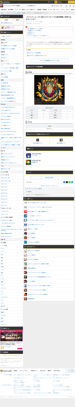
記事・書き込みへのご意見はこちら (49, 185)
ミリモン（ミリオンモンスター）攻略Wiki (22, 392)
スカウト (68, 9)
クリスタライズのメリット (7, 236)
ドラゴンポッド (4, 297)
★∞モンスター (4, 183)
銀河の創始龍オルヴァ (37, 141)
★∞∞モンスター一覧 (5, 180)
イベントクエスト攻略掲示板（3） (8, 101)
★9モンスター (4, 205)
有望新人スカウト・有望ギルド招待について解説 (11, 138)
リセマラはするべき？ (6, 122)
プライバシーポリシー (23, 370)
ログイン (71, 2)
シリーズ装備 (4, 245)
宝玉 (2, 254)
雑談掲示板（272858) (5, 86)
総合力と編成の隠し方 (6, 128)
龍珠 (2, 318)
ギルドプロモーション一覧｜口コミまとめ (10, 113)
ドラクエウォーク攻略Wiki (19, 382)
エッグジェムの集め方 (6, 116)
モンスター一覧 (51, 9)
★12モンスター (4, 196)
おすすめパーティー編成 (6, 220)
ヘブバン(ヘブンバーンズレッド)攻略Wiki (61, 386)
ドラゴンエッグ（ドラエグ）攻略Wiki (34, 188)
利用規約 (15, 370)
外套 (2, 260)
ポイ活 (50, 2)
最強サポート (33, 9)
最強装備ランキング (5, 159)
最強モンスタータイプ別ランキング (8, 162)
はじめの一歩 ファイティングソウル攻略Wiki (42, 392)
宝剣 (2, 263)
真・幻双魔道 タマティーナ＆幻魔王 (35, 28)
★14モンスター (4, 190)
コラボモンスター (5, 211)
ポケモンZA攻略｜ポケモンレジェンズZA (22, 374)
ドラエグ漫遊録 (4, 77)
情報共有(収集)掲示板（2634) (7, 95)
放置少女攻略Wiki (36, 386)
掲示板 (72, 9)
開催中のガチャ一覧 (5, 168)
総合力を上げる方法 (5, 119)
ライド (2, 303)
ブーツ (2, 294)
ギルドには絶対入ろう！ (6, 110)
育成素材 (29, 191)
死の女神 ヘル (31, 33)
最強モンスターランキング (7, 153)
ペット (2, 251)
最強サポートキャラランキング (8, 156)
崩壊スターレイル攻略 (18, 381)
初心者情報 (10, 9)
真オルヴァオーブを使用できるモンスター (37, 55)
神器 (2, 272)
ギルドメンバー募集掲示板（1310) (8, 92)
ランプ (2, 285)
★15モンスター (4, 187)
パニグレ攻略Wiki (36, 389)
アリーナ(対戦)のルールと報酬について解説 (10, 144)
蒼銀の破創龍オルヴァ (61, 141)
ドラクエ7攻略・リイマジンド (20, 377)
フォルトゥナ (4, 324)
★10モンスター (4, 202)
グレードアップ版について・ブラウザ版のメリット (38, 35)
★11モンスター (4, 199)
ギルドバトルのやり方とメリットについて (10, 141)
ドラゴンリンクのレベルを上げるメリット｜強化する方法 (11, 230)
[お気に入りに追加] (55, 6)
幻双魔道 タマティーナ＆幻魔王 (34, 30)
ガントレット (4, 288)
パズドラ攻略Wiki (36, 381)
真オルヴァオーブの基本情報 (34, 52)
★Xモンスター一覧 (5, 177)
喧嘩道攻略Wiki (56, 392)
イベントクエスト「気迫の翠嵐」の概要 (9, 68)
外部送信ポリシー (34, 370)
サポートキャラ (4, 214)
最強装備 (39, 9)
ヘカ (2, 275)
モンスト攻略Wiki (56, 381)
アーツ (2, 300)
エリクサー (3, 315)
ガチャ (57, 9)
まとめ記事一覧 (4, 83)
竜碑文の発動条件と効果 (6, 233)
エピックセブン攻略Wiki (58, 385)
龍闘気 (2, 312)
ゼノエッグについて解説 (6, 71)
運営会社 (49, 370)
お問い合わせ (42, 370)
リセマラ (62, 9)
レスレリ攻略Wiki (36, 385)
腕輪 (2, 257)
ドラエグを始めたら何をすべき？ (8, 107)
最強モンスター (25, 9)
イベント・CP (17, 9)
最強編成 (45, 9)
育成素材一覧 (35, 162)
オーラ (2, 248)
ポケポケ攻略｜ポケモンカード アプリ (60, 377)
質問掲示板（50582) (5, 89)
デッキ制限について (5, 125)
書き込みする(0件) (49, 177)
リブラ (2, 278)
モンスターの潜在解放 (6, 226)
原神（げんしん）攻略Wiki (19, 385)
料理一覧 (3, 306)
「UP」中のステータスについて (8, 223)
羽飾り (2, 266)
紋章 (2, 321)
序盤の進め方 (4, 9)
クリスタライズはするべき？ (7, 134)
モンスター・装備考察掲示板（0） (8, 98)
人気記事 (6, 19)
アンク (2, 269)
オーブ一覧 (34, 155)
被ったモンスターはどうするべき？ (8, 131)
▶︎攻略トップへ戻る (6, 36)
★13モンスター (4, 193)
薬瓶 (2, 282)
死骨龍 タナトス (31, 32)
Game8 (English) (57, 370)
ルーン (2, 291)
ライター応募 (70, 370)
